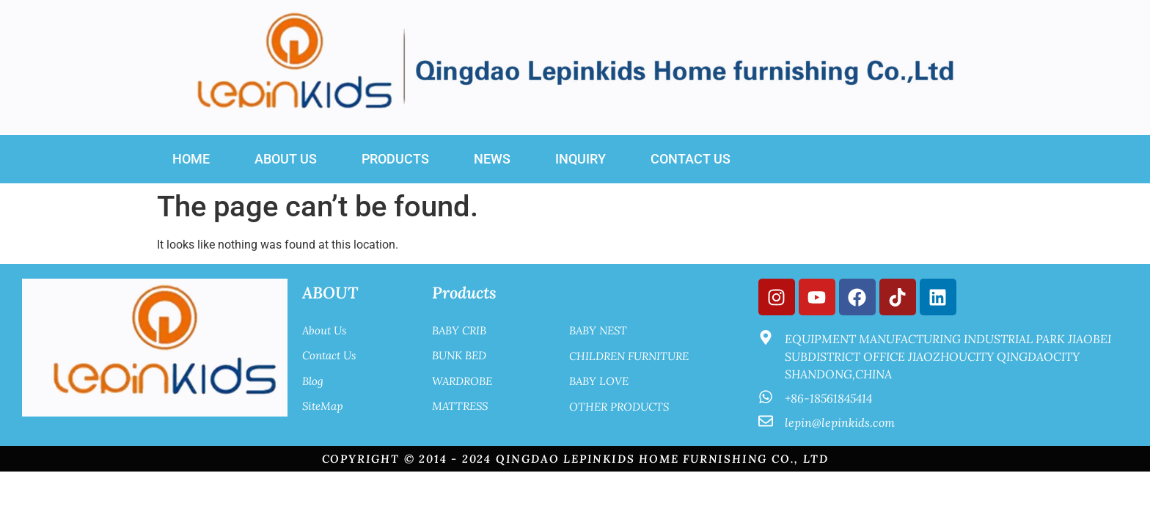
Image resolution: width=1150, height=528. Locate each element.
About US (285, 158)
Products (395, 158)
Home (191, 158)
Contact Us (690, 158)
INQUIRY (580, 158)
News (492, 158)
